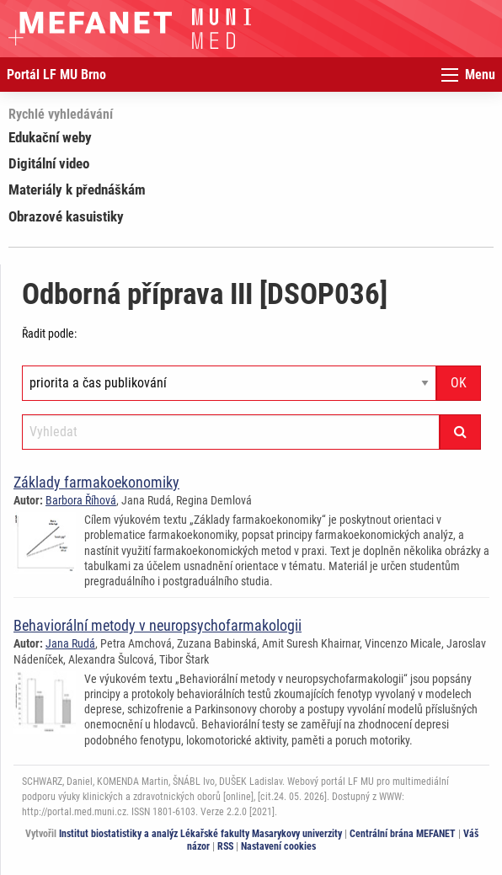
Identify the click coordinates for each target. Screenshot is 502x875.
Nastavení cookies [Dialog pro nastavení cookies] (278, 846)
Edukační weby (50, 137)
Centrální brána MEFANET (403, 834)
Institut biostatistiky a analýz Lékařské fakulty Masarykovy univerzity (200, 834)
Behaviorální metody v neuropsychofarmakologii (157, 625)
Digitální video (48, 163)
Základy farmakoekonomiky (96, 482)
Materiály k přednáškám (77, 189)
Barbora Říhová (80, 500)
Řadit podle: (49, 333)
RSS (225, 846)
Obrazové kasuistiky (66, 216)
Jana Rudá (70, 643)
